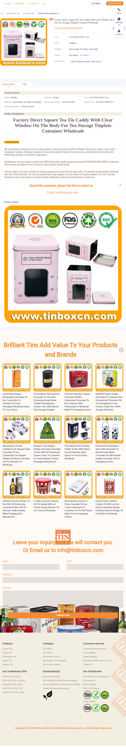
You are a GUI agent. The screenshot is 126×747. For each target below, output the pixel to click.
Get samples (85, 55)
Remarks (7, 587)
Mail (70, 560)
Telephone (7, 574)
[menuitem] (8, 3)
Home (7, 3)
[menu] (24, 3)
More (31, 3)
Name (5, 560)
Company (19, 3)
